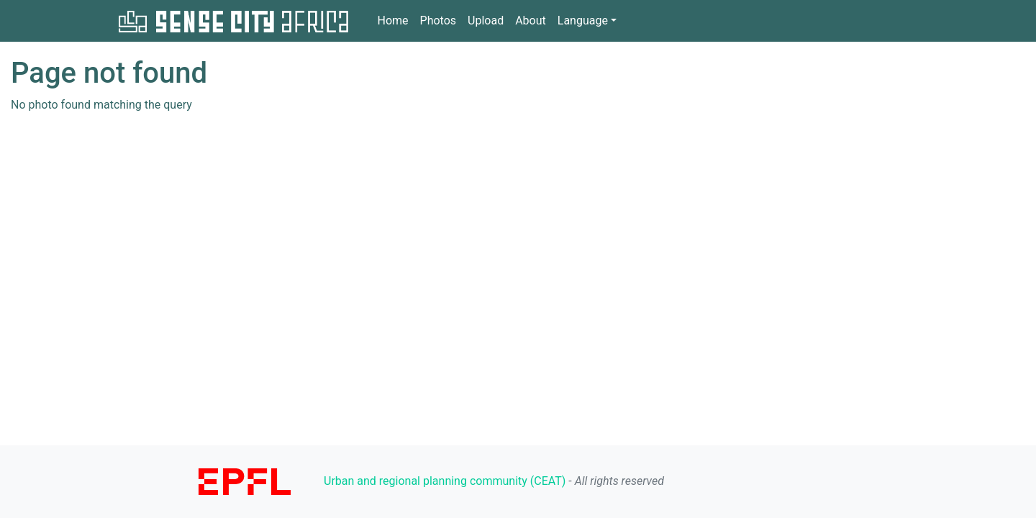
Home (393, 19)
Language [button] (583, 20)
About (530, 20)
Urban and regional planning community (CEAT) (444, 481)
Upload (486, 20)
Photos (438, 20)
